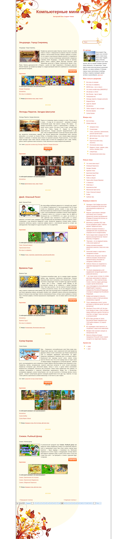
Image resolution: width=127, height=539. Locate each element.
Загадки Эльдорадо (24, 89)
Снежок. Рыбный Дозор (30, 436)
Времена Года (26, 268)
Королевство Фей (91, 187)
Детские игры (45, 423)
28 (87, 503)
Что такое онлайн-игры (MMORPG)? (97, 89)
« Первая (28, 503)
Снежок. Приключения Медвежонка (29, 480)
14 (48, 503)
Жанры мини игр (91, 123)
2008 (89, 346)
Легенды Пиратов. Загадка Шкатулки (37, 112)
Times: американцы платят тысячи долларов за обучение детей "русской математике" (97, 304)
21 (67, 503)
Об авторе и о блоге (92, 91)
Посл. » (98, 503)
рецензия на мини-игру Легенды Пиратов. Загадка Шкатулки (41, 144)
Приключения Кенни (24, 247)
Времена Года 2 (23, 320)
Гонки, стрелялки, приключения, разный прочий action (40, 254)
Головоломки (28, 327)
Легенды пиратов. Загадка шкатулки (97, 99)
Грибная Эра (90, 197)
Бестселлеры (37, 423)
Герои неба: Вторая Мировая (94, 180)
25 (78, 503)
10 (37, 503)
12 (42, 503)
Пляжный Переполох (92, 166)
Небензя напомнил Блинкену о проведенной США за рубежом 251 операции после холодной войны (96, 230)
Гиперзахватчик (91, 96)
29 (89, 503)
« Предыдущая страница (26, 500)
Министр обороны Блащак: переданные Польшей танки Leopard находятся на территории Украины (97, 337)
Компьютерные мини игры (63, 11)
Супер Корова (26, 341)
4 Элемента (89, 182)
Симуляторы (93, 151)
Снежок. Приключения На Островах (29, 477)
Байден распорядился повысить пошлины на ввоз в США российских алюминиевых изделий (97, 298)
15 (51, 503)
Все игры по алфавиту (25, 94)
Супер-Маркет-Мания (25, 418)
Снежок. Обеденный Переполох (28, 482)
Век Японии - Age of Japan (94, 94)
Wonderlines (22, 91)
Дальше (100, 75)
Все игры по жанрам (92, 82)
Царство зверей (91, 103)
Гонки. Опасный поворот (25, 245)
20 (64, 503)
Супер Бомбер (23, 416)
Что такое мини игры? (92, 163)
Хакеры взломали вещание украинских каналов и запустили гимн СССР (97, 247)
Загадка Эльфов (91, 168)
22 (70, 503)
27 (84, 503)
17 (56, 503)
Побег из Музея (91, 177)
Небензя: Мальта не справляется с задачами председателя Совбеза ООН (96, 265)
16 (53, 503)
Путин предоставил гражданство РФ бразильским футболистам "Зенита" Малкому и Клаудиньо (97, 236)
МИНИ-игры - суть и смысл (94, 87)
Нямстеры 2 (89, 185)
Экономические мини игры (97, 154)
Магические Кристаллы (93, 189)
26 (81, 503)
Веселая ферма (91, 111)
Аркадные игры (29, 423)
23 (73, 503)
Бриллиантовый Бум (92, 173)
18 (59, 503)
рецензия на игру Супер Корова (34, 378)
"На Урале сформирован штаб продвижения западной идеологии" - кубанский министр (97, 272)
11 (39, 503)
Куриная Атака (90, 170)
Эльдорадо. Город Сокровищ (33, 42)
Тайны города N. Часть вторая (95, 108)
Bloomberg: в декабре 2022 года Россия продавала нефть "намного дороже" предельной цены (96, 224)
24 (76, 503)
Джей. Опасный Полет (30, 197)
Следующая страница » (70, 500)
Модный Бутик (90, 101)
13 (45, 503)
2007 (89, 349)
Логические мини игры (39, 327)
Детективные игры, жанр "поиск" (34, 98)
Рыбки (88, 194)
